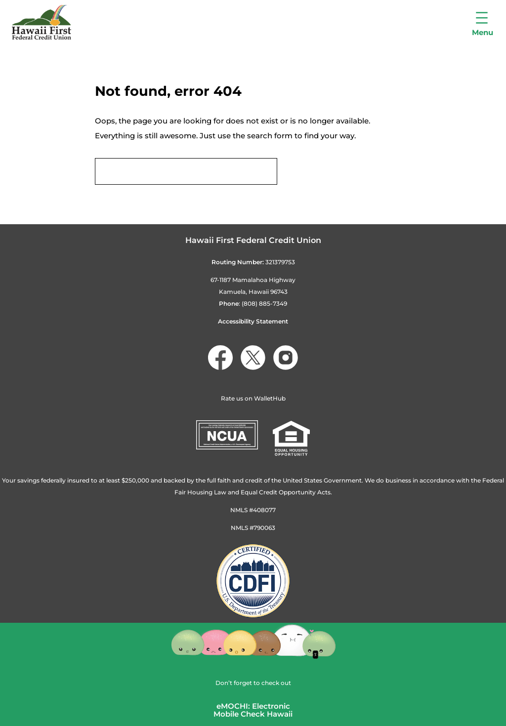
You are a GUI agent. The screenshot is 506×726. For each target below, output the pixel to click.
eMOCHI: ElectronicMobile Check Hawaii (253, 710)
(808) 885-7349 (264, 303)
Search (307, 171)
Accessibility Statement (253, 321)
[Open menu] (482, 22)
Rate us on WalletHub (253, 398)
